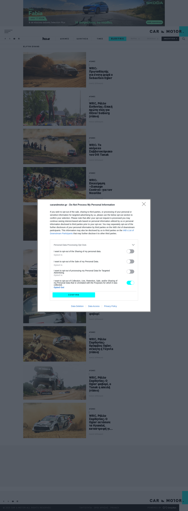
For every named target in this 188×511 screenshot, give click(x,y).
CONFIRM (73, 295)
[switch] (130, 251)
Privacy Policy (110, 306)
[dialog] (94, 255)
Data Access (94, 306)
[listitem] (94, 244)
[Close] (145, 205)
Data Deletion (77, 306)
